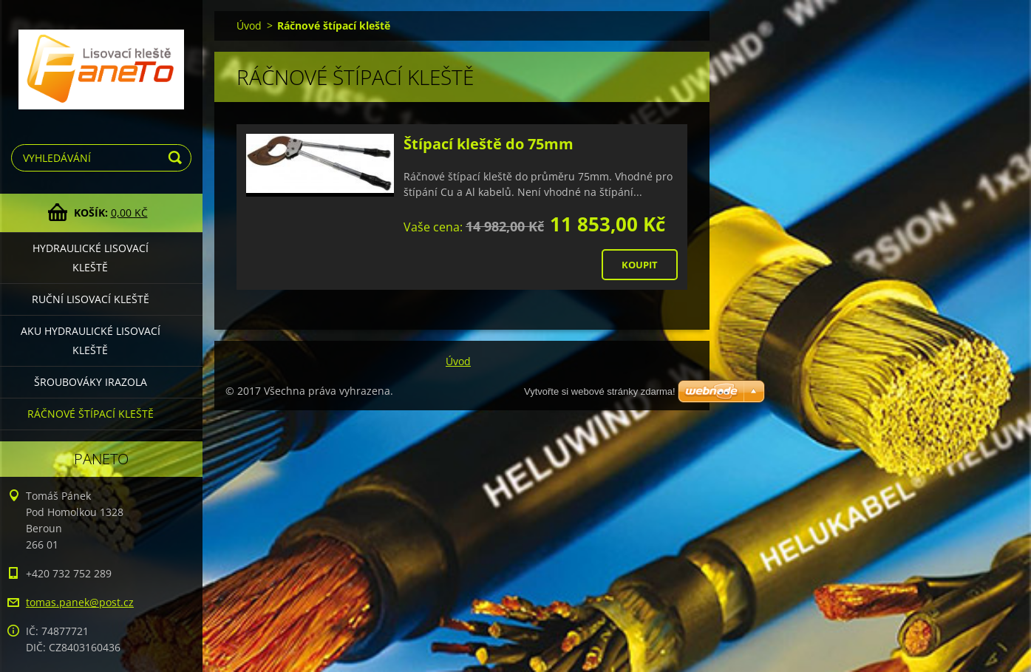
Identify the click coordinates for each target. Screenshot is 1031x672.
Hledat (177, 158)
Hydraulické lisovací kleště (91, 257)
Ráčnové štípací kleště (90, 414)
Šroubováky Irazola (90, 382)
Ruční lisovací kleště (90, 299)
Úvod (249, 25)
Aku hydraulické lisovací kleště (90, 340)
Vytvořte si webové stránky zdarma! (600, 391)
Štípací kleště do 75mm (489, 144)
